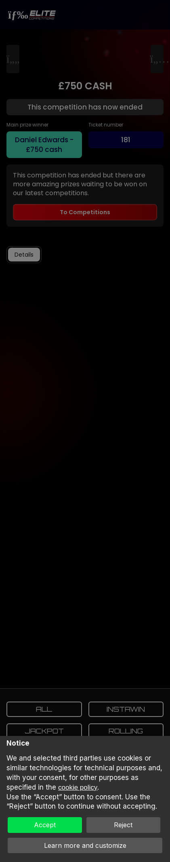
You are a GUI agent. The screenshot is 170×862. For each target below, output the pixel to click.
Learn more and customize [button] (85, 845)
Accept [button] (45, 825)
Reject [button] (123, 825)
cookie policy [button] (77, 787)
